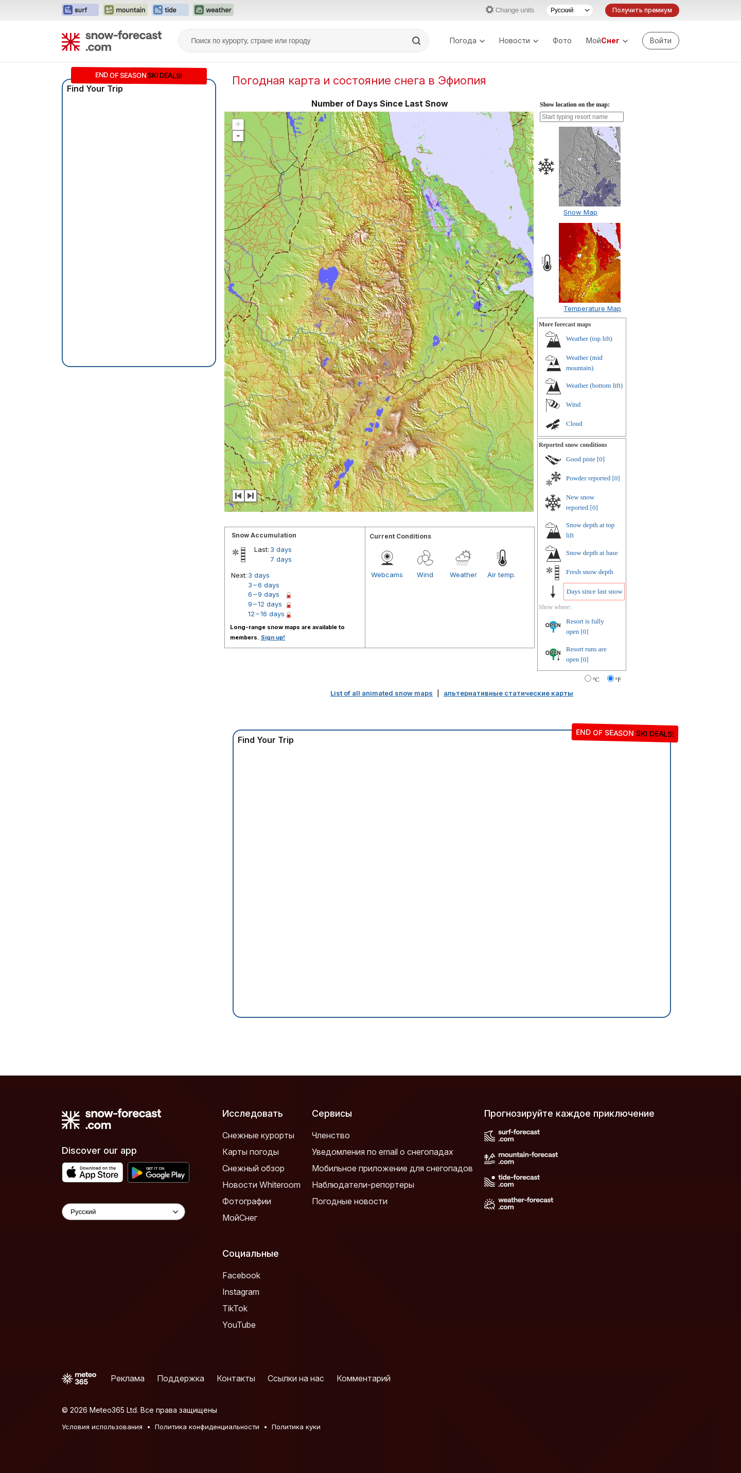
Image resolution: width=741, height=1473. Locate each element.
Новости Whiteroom (261, 1185)
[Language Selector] (123, 1211)
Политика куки (296, 1427)
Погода (467, 40)
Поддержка (180, 1378)
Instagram (240, 1292)
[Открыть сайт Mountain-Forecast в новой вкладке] (125, 10)
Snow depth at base (592, 553)
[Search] (417, 40)
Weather (463, 574)
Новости (518, 40)
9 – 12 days (265, 604)
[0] (601, 459)
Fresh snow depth (589, 572)
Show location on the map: (575, 104)
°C (596, 679)
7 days (281, 559)
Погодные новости (349, 1201)
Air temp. (501, 574)
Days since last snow (595, 591)
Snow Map (580, 212)
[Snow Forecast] (112, 40)
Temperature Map (592, 308)
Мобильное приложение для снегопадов (392, 1168)
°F (618, 679)
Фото (562, 40)
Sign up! (273, 637)
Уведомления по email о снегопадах (382, 1152)
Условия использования (102, 1427)
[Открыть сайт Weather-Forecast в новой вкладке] (213, 10)
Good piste (580, 459)
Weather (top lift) (589, 338)
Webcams (387, 574)
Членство (331, 1135)
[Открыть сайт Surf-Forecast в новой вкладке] (80, 10)
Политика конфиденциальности (207, 1427)
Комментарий (364, 1378)
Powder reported (588, 478)
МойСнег (239, 1217)
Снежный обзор (253, 1168)
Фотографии (246, 1201)
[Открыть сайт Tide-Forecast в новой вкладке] (170, 10)
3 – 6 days (263, 585)
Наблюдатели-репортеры (363, 1185)
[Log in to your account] (660, 40)
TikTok (235, 1308)
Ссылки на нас (296, 1378)
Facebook (241, 1275)
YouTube (239, 1325)
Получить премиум (642, 10)
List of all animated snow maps (381, 693)
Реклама (128, 1378)
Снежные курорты (258, 1135)
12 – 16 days (266, 614)
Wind (425, 574)
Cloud (574, 423)
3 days (281, 549)
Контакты (236, 1378)
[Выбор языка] (569, 10)
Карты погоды (250, 1152)
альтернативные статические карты (508, 693)
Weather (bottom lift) (594, 385)
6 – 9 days (263, 594)
